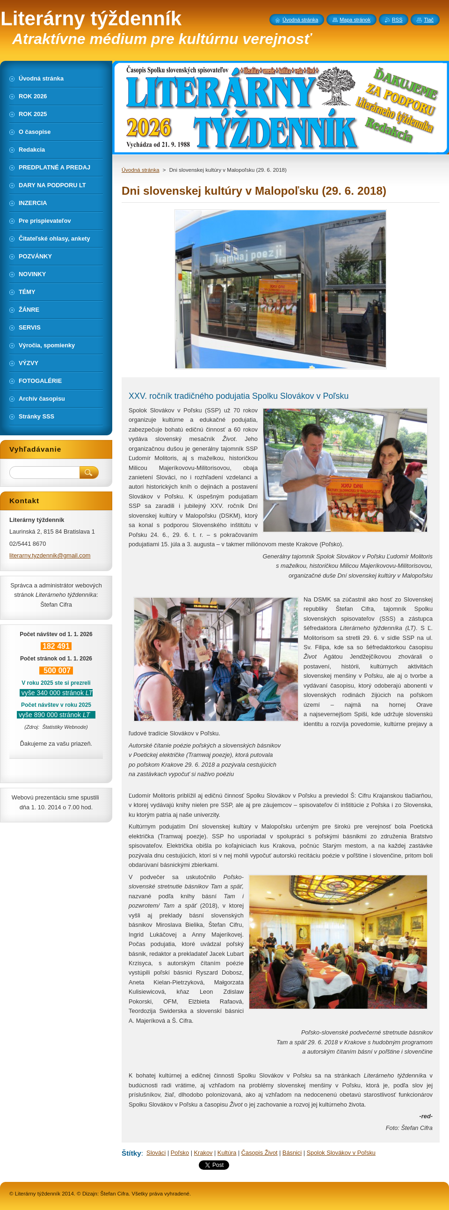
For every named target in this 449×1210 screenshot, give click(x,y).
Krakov (203, 1152)
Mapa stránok (355, 19)
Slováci (156, 1152)
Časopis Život (259, 1152)
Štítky (131, 1153)
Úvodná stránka (140, 170)
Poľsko (180, 1152)
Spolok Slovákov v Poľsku (341, 1152)
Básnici (292, 1152)
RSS (397, 19)
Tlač (429, 19)
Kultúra (227, 1152)
